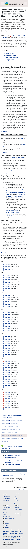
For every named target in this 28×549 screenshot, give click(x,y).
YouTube (6, 527)
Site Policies (17, 530)
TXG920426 (6, 268)
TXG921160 (7, 264)
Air (14, 494)
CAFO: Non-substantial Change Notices (12, 435)
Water (15, 498)
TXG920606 (6, 286)
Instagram (6, 523)
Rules (4, 509)
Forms (4, 511)
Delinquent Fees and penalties (12, 455)
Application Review (9, 61)
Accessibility (6, 531)
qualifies (21, 138)
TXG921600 (6, 282)
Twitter (5, 520)
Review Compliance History (11, 57)
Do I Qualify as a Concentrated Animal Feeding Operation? (12, 416)
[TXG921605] (6, 284)
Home (4, 493)
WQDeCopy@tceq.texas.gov (12, 212)
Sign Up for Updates (9, 518)
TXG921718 (6, 269)
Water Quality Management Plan (12, 464)
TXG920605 (6, 288)
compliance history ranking (17, 157)
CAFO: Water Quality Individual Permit (12, 420)
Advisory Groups (9, 462)
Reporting (16, 503)
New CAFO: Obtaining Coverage (10, 426)
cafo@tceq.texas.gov (19, 489)
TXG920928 (6, 290)
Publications (6, 512)
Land (15, 496)
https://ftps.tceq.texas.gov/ (12, 210)
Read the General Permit (10, 55)
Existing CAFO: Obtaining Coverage (11, 429)
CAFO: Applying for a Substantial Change (12, 438)
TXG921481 (6, 281)
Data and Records (7, 507)
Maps (4, 514)
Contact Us (5, 441)
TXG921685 (6, 266)
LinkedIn (6, 525)
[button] (2, 3)
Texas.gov (14, 536)
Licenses (16, 502)
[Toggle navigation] (25, 3)
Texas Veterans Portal (15, 539)
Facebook (6, 521)
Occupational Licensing (10, 457)
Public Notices (6, 516)
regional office (9, 215)
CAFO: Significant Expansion (9, 432)
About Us (5, 494)
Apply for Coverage (9, 59)
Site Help (5, 530)
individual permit (10, 170)
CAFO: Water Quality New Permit (10, 423)
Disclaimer (11, 530)
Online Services (6, 496)
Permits (16, 500)
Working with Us (18, 509)
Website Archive (14, 531)
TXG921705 (6, 275)
